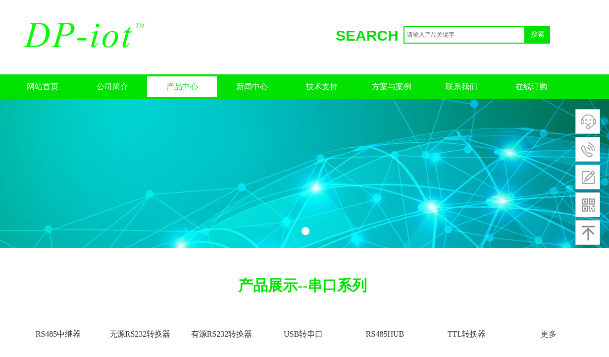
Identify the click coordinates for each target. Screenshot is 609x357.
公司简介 (112, 86)
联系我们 (461, 86)
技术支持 (322, 86)
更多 (549, 334)
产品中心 (182, 86)
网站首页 (42, 86)
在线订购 (531, 86)
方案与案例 (391, 86)
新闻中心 (252, 86)
